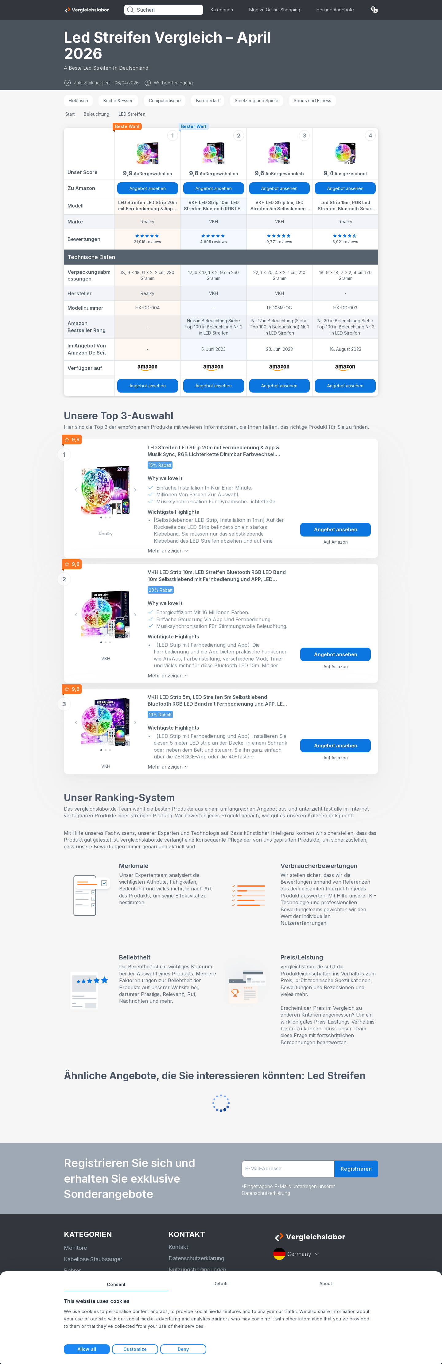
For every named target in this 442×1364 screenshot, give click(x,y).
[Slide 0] (101, 517)
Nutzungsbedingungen (197, 1269)
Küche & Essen (118, 100)
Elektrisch (78, 100)
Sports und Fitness (312, 100)
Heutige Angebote (335, 9)
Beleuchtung (96, 114)
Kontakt (178, 1246)
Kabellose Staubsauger (93, 1259)
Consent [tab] (116, 1284)
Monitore (75, 1248)
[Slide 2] (110, 517)
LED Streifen (131, 114)
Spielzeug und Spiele (256, 100)
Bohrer (72, 1270)
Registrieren (356, 1169)
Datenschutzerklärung (196, 1258)
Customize (135, 1349)
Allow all (87, 1349)
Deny (183, 1349)
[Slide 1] (106, 517)
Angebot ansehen (148, 188)
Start (70, 114)
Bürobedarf (207, 100)
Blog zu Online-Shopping (274, 9)
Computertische (165, 100)
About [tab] (326, 1283)
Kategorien (222, 9)
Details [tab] (221, 1283)
